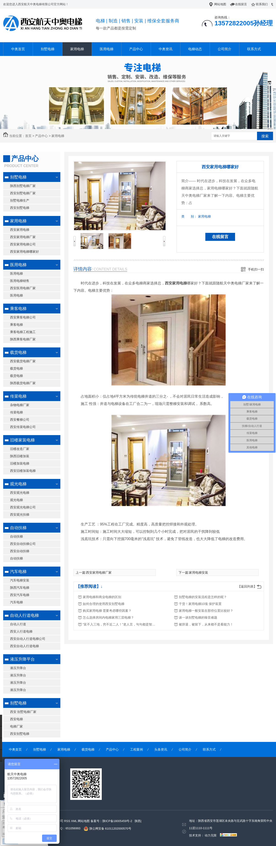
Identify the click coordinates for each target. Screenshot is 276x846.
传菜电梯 (18, 396)
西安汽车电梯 (19, 595)
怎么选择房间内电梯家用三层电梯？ (108, 617)
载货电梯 (18, 352)
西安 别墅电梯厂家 (23, 712)
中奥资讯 (165, 49)
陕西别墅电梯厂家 (23, 186)
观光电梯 (18, 484)
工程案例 (136, 749)
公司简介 (224, 49)
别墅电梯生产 (19, 200)
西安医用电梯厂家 (23, 288)
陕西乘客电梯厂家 (23, 339)
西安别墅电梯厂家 (23, 193)
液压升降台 (18, 668)
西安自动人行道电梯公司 (27, 639)
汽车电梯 (18, 571)
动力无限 (211, 835)
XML (74, 821)
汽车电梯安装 (19, 580)
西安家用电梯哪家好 (24, 251)
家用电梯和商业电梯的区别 (102, 597)
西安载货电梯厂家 (23, 361)
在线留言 (241, 4)
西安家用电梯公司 (23, 244)
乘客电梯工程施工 (23, 332)
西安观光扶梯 (19, 514)
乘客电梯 (18, 308)
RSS (67, 821)
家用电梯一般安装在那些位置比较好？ (206, 610)
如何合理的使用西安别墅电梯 (103, 604)
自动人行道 (18, 624)
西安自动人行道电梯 (24, 646)
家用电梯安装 (198, 572)
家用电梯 (77, 49)
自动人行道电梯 (24, 615)
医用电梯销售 (19, 281)
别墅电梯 (47, 49)
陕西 (138, 821)
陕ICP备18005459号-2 (117, 821)
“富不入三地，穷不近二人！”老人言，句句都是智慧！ (119, 624)
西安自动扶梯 (19, 551)
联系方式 (254, 49)
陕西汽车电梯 (19, 587)
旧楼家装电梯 (22, 440)
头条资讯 (160, 749)
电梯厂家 (16, 726)
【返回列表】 (247, 586)
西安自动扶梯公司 (23, 544)
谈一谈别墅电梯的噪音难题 (198, 617)
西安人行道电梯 (21, 631)
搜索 (265, 136)
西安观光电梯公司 (23, 507)
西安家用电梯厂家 (23, 237)
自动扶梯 (18, 527)
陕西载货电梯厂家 (23, 383)
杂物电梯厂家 (19, 405)
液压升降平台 (22, 659)
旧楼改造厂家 (19, 449)
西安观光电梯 (19, 492)
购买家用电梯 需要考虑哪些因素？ (107, 610)
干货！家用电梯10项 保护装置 (200, 604)
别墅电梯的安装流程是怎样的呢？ (203, 597)
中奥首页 (18, 49)
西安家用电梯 (19, 229)
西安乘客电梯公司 (23, 317)
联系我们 (262, 4)
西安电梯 (16, 719)
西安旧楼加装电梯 (23, 471)
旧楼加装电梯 (19, 463)
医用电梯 (106, 49)
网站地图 (220, 4)
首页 (28, 136)
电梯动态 (195, 49)
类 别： (189, 216)
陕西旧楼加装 (19, 456)
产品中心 (136, 49)
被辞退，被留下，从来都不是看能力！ (206, 624)
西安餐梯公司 (19, 419)
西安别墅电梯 (19, 208)
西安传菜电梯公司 (23, 427)
